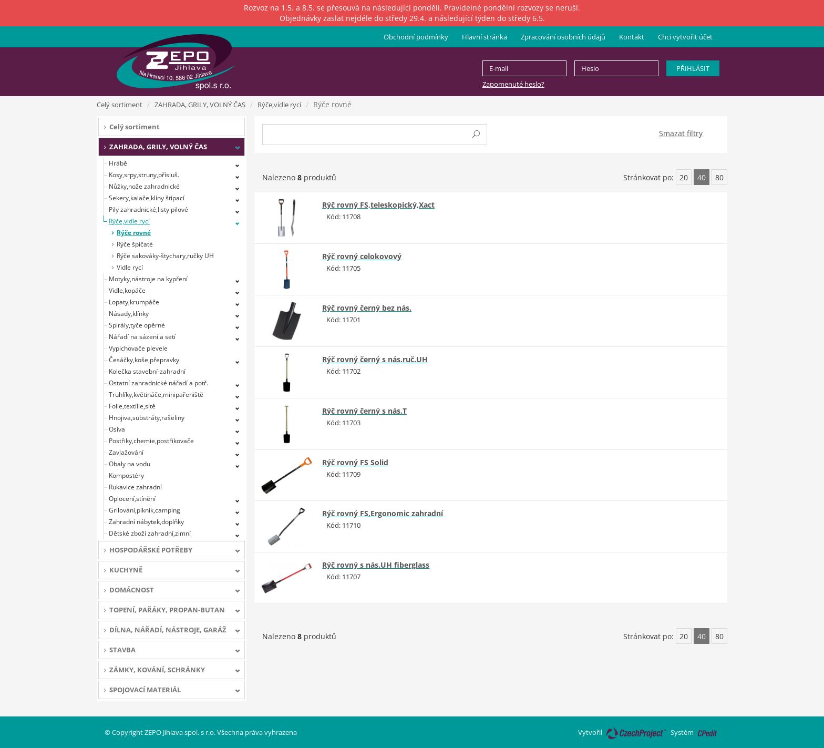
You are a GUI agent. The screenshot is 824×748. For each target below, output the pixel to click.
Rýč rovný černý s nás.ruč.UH (375, 359)
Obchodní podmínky (416, 37)
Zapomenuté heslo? (513, 84)
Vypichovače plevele (138, 348)
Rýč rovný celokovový (361, 256)
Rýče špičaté (135, 244)
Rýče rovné (134, 232)
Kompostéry (126, 475)
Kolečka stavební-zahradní (147, 371)
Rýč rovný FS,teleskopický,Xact (378, 205)
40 (701, 177)
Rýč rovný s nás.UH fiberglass (375, 565)
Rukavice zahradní (135, 487)
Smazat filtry (681, 133)
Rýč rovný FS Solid (355, 462)
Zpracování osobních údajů (563, 37)
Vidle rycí (130, 267)
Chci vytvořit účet (685, 37)
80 (719, 177)
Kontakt (631, 37)
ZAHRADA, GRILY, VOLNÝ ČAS (199, 104)
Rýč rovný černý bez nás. (366, 308)
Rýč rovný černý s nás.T (364, 411)
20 (683, 177)
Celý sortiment (119, 104)
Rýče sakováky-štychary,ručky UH (165, 255)
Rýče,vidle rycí (279, 104)
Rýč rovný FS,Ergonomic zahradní (382, 513)
